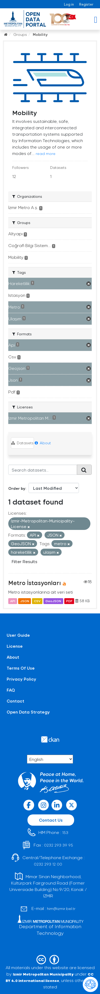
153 (65, 832)
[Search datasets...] (42, 470)
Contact (15, 701)
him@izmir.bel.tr (61, 908)
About (43, 442)
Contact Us (51, 820)
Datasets (22, 442)
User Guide (18, 635)
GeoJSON (53, 601)
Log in (69, 4)
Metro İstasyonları (34, 583)
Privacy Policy (21, 679)
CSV (37, 601)
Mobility (40, 34)
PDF (69, 601)
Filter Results (24, 561)
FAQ (11, 690)
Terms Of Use (21, 668)
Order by (16, 488)
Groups (20, 34)
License (15, 646)
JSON (24, 601)
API (12, 601)
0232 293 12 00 (48, 864)
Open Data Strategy (28, 712)
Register (86, 4)
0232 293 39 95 (58, 845)
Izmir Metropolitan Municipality (43, 974)
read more (45, 153)
